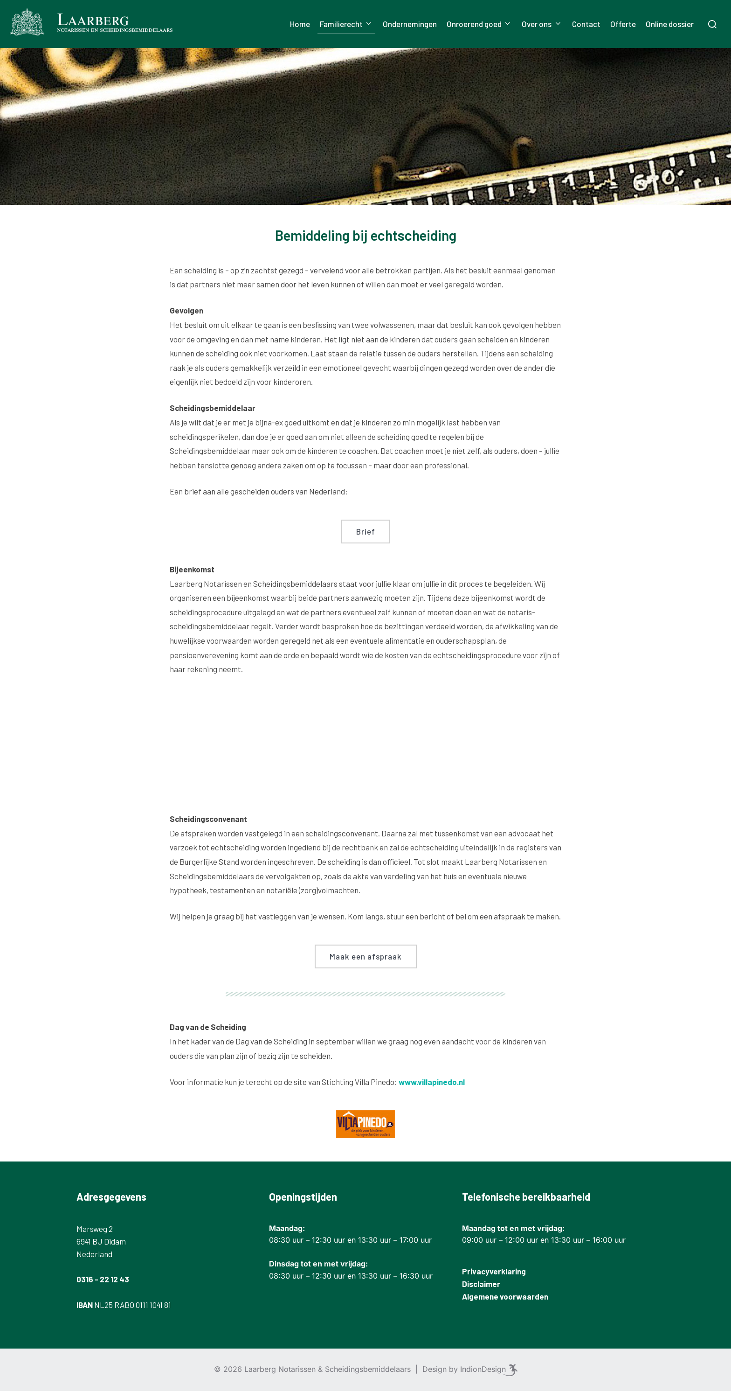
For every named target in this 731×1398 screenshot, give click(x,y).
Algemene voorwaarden (505, 1303)
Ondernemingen (410, 23)
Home (300, 23)
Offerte (623, 23)
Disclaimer (481, 1290)
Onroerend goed (479, 23)
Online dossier (670, 23)
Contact (586, 23)
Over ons (542, 23)
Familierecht (346, 23)
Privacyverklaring (494, 1277)
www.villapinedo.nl (432, 1088)
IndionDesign (483, 1376)
